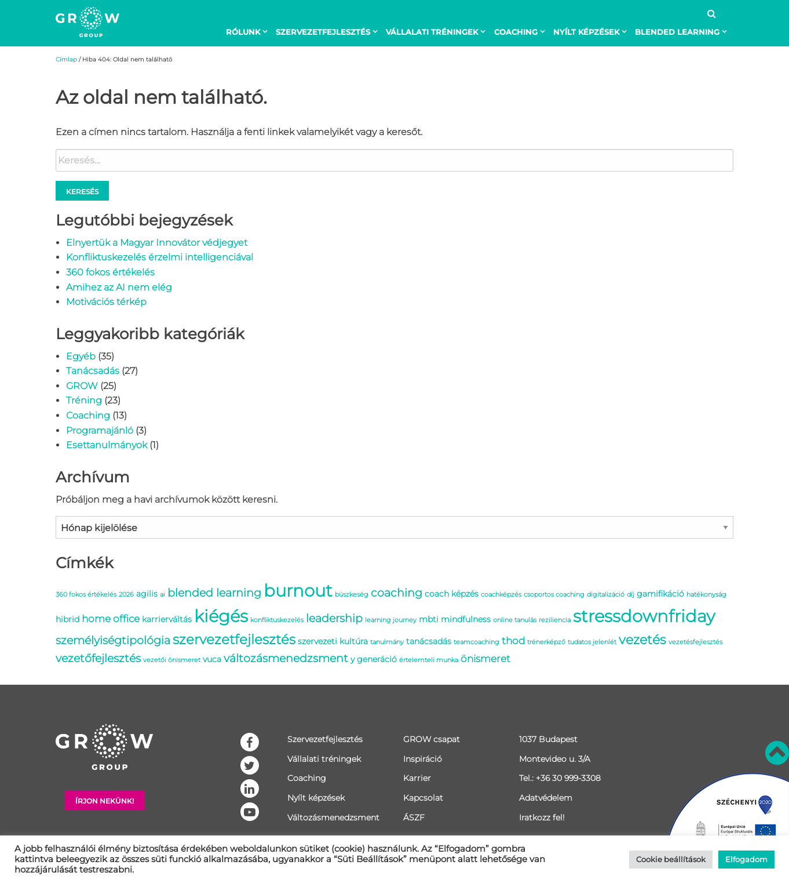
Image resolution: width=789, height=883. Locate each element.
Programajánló (99, 430)
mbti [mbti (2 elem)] (429, 619)
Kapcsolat (423, 798)
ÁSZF (414, 817)
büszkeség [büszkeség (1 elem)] (351, 594)
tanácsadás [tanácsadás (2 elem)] (428, 641)
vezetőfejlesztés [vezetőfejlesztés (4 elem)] (98, 658)
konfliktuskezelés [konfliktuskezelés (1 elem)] (277, 620)
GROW (82, 385)
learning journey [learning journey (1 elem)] (391, 620)
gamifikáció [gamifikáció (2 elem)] (660, 593)
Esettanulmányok (106, 444)
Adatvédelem (545, 798)
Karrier (417, 778)
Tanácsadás (92, 370)
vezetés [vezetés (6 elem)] (642, 639)
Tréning (84, 400)
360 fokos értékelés (110, 272)
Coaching (516, 32)
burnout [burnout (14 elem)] (298, 590)
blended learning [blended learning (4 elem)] (214, 592)
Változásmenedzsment (333, 817)
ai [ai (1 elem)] (162, 594)
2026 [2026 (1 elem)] (126, 594)
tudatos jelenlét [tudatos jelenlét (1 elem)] (592, 642)
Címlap (66, 59)
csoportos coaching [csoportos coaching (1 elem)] (554, 594)
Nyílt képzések (586, 32)
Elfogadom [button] (746, 859)
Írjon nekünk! (104, 801)
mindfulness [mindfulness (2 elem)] (466, 619)
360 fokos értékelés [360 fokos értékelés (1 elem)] (86, 594)
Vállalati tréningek (432, 32)
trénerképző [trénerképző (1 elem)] (546, 642)
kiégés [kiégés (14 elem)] (221, 616)
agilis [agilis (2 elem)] (147, 593)
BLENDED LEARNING (677, 32)
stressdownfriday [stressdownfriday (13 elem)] (644, 616)
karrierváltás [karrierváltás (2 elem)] (167, 619)
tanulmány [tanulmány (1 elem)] (387, 642)
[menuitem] (249, 32)
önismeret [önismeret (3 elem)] (485, 658)
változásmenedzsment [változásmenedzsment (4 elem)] (286, 658)
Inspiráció (422, 759)
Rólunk (243, 32)
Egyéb (81, 356)
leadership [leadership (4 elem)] (334, 618)
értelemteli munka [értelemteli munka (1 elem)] (428, 660)
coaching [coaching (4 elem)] (396, 592)
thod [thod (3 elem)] (513, 640)
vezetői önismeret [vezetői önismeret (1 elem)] (171, 660)
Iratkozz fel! (542, 817)
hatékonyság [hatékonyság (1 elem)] (706, 594)
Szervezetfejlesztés (323, 32)
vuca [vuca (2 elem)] (212, 659)
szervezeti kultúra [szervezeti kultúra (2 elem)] (333, 641)
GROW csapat (431, 739)
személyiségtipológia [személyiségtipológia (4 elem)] (113, 640)
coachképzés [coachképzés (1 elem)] (501, 594)
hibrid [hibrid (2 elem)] (67, 619)
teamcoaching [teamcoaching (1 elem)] (476, 642)
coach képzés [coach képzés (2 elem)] (451, 593)
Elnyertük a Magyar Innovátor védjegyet (156, 242)
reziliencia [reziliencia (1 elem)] (555, 620)
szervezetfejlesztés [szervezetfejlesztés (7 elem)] (234, 639)
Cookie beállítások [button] (671, 859)
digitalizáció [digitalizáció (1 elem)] (605, 594)
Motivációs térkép (106, 301)
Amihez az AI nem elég (119, 287)
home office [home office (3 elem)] (111, 618)
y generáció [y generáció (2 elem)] (373, 659)
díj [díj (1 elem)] (630, 594)
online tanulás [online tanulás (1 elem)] (514, 620)
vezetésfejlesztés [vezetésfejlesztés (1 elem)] (695, 642)
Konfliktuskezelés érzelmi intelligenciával (159, 257)
